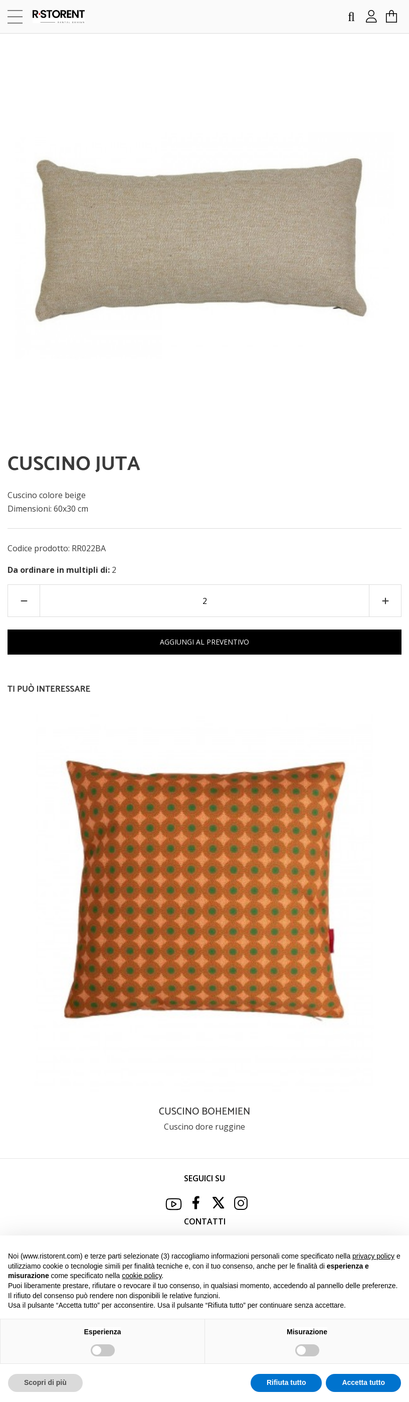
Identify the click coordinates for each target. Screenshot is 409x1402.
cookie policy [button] (141, 1276)
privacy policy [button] (373, 1256)
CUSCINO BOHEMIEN (204, 1112)
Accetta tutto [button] (363, 1382)
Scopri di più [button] (45, 1382)
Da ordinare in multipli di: (60, 569)
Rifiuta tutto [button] (286, 1382)
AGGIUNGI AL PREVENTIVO (204, 642)
